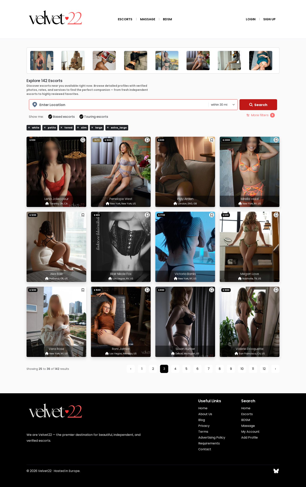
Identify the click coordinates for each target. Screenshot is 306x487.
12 (264, 369)
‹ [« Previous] (130, 369)
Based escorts (61, 116)
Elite (96, 140)
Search (258, 104)
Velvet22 (45, 471)
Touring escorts (93, 116)
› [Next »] (275, 369)
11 (253, 369)
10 (242, 369)
